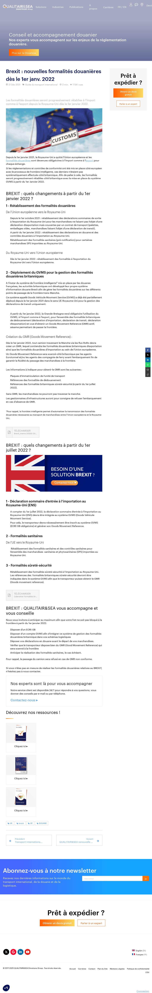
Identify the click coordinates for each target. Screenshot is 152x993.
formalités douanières (18, 160)
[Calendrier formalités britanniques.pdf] (22, 595)
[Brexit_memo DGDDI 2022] (22, 432)
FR (119, 6)
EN (124, 6)
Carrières (108, 7)
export (89, 160)
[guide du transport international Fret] (21, 765)
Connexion (143, 991)
